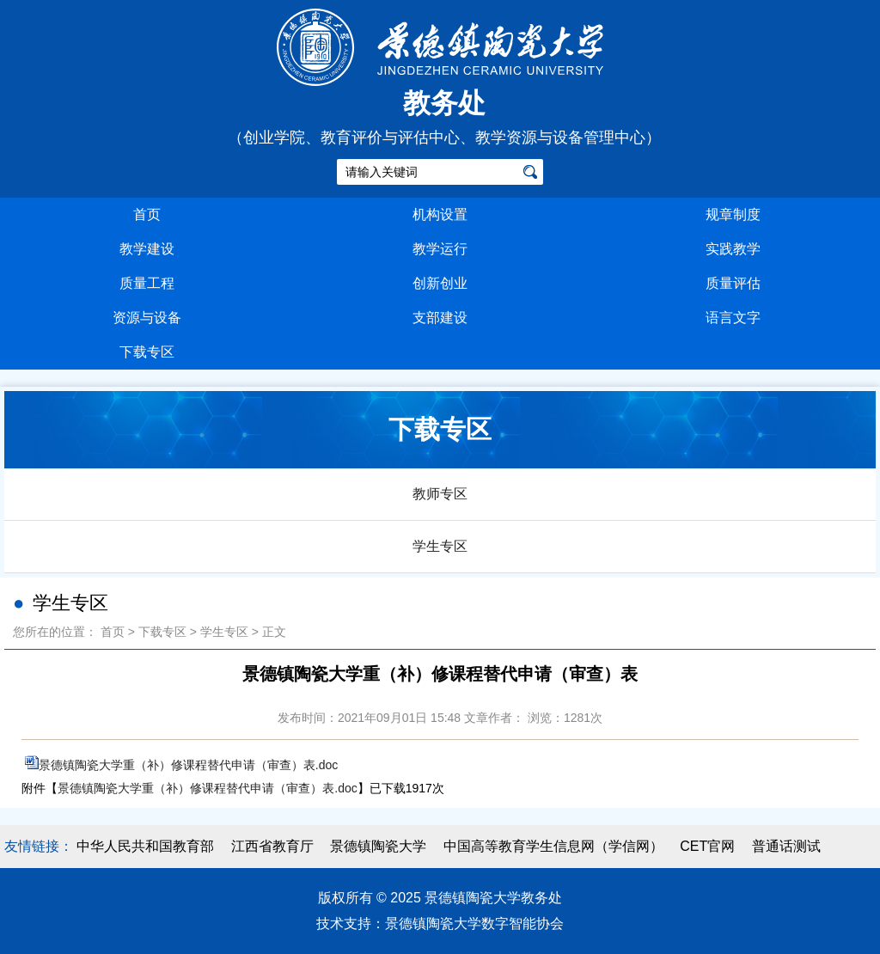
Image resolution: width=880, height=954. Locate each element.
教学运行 (440, 249)
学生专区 (440, 546)
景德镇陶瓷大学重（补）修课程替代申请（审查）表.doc (188, 765)
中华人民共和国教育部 (145, 846)
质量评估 (733, 283)
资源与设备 (147, 317)
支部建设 (440, 317)
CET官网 (707, 846)
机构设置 (440, 214)
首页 (147, 214)
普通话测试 (786, 846)
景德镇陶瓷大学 (378, 846)
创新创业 (440, 283)
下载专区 (146, 352)
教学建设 (146, 249)
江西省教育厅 (272, 846)
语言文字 (733, 317)
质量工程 (146, 283)
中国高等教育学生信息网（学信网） (553, 846)
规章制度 (733, 214)
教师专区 (440, 493)
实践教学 (733, 249)
